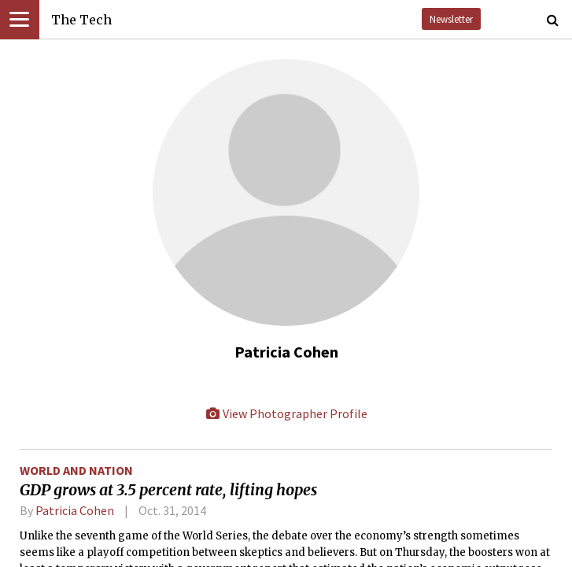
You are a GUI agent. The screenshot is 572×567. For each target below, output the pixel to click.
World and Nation (76, 470)
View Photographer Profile (286, 413)
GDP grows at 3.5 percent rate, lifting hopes (168, 489)
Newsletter (451, 19)
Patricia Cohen (74, 510)
